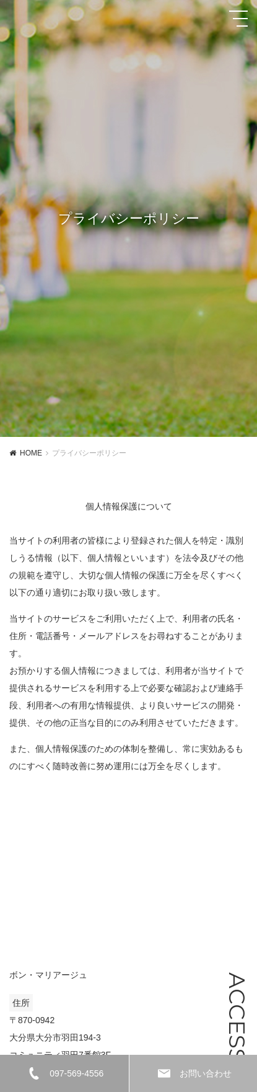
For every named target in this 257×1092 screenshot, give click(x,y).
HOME (31, 453)
